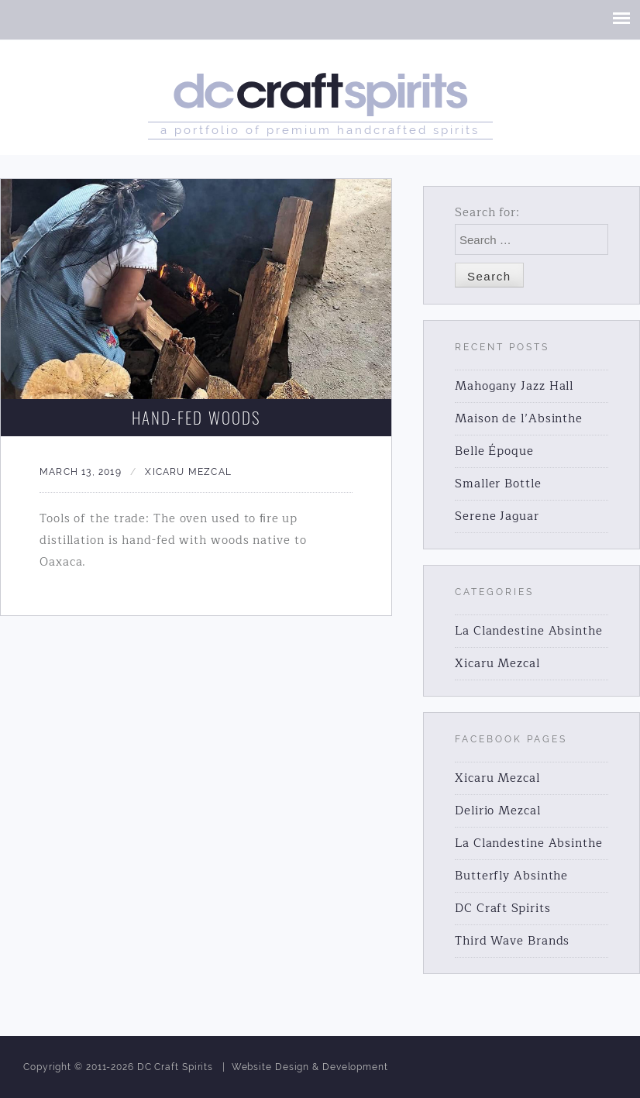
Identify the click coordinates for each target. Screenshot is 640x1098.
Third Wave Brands (512, 941)
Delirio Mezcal (498, 811)
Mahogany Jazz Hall (514, 386)
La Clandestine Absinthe (529, 631)
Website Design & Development (310, 1067)
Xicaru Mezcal (188, 471)
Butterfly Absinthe (511, 876)
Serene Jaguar (497, 516)
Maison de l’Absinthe (519, 419)
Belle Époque (494, 451)
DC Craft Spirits (502, 908)
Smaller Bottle (498, 484)
